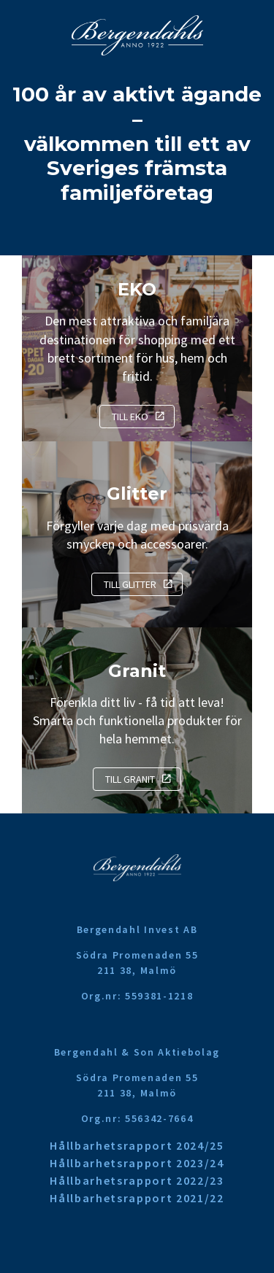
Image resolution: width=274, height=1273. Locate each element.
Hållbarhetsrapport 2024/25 (137, 1145)
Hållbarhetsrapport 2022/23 (137, 1180)
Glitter (137, 493)
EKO (137, 289)
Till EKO (130, 416)
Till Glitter (130, 584)
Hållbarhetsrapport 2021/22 (137, 1198)
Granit (137, 670)
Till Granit (130, 779)
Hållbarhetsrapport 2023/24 (137, 1163)
